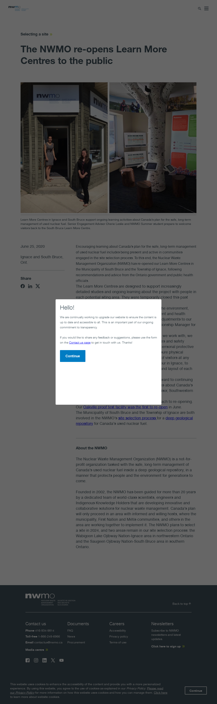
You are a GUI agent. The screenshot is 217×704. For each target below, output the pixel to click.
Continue (72, 356)
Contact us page (79, 342)
